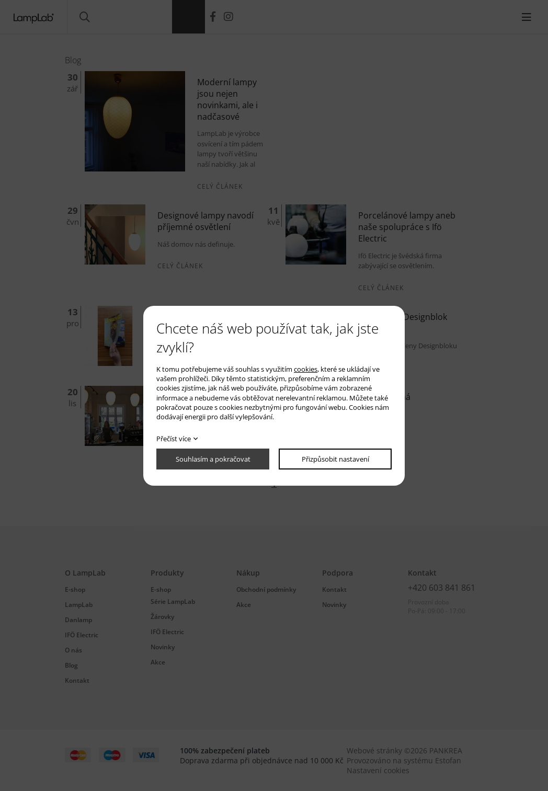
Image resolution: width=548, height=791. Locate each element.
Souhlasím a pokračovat (213, 459)
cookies (305, 369)
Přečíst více (173, 438)
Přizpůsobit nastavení (335, 459)
